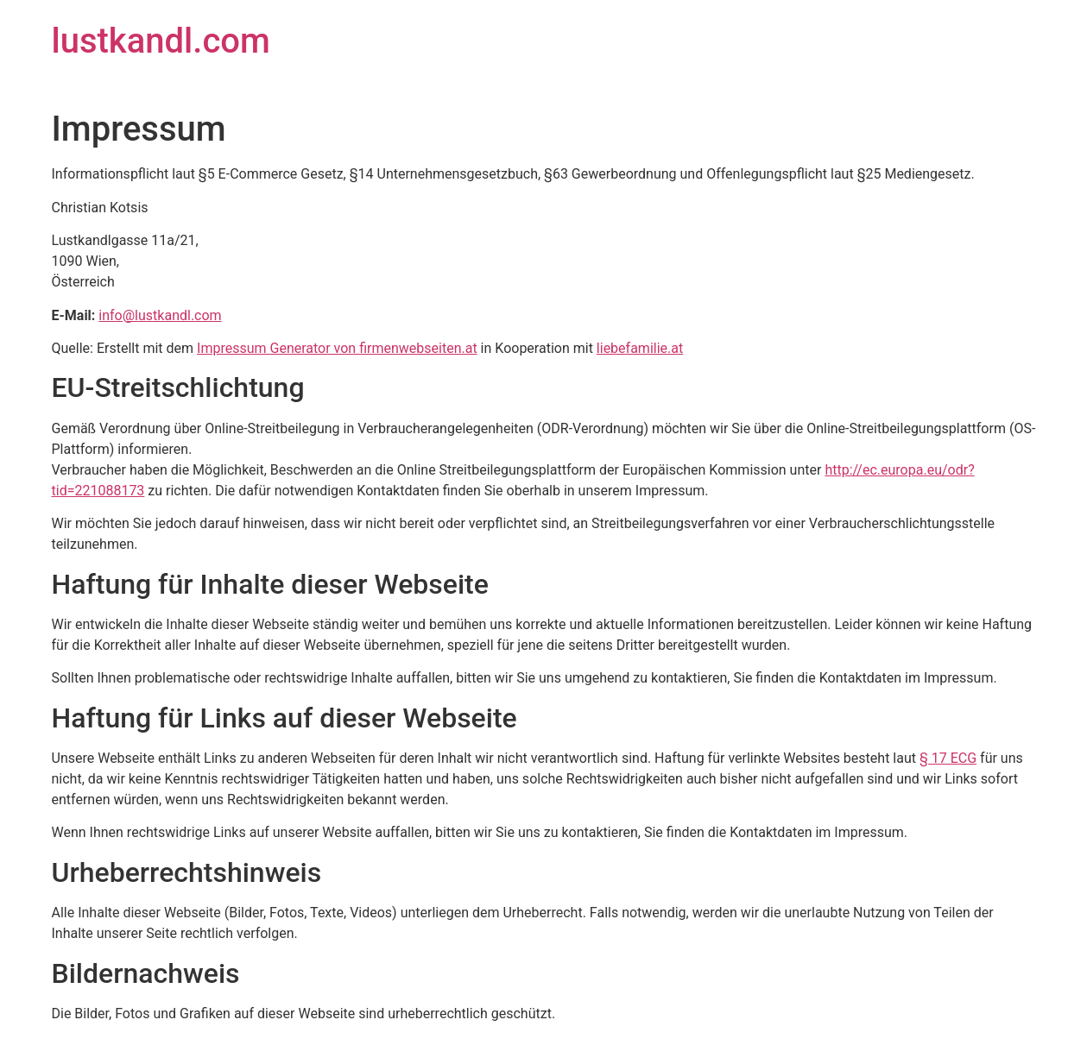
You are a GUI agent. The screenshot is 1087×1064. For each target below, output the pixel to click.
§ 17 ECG (948, 758)
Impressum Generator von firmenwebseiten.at (337, 348)
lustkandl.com (161, 41)
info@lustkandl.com (159, 315)
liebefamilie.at (640, 348)
